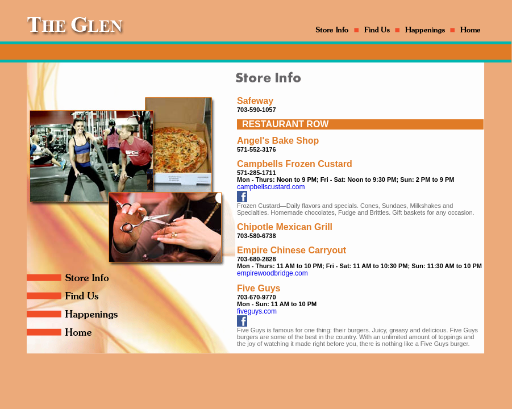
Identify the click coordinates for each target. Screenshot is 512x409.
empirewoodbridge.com (272, 273)
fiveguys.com (257, 311)
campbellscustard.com (271, 187)
